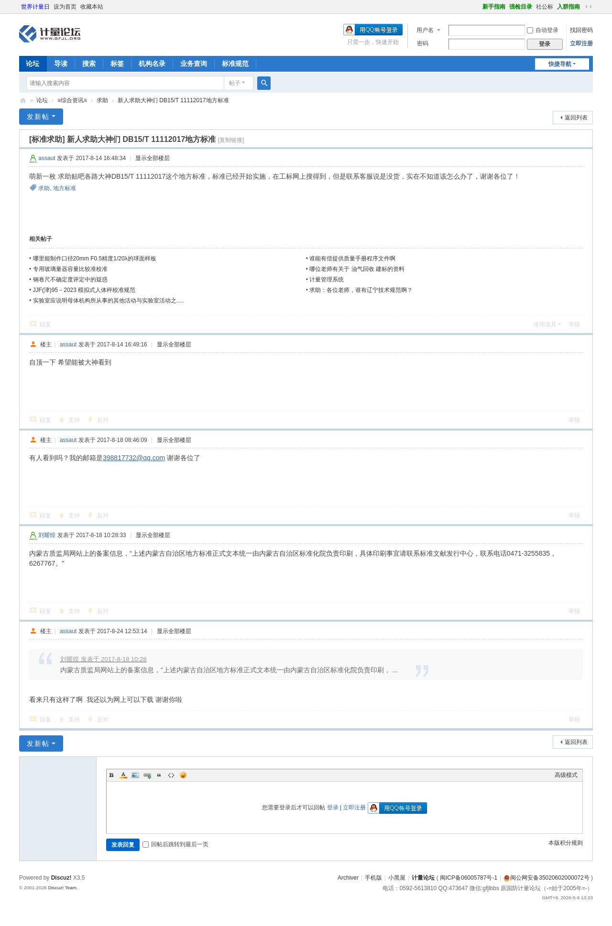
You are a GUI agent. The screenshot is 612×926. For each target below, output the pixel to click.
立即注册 (581, 43)
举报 (574, 324)
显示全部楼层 (152, 158)
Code (171, 775)
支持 (74, 420)
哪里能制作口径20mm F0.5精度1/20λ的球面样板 (94, 258)
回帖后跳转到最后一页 (175, 844)
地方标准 (64, 188)
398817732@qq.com (134, 458)
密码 (422, 43)
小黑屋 (396, 877)
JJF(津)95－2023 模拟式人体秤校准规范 (84, 290)
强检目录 (520, 6)
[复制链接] (231, 140)
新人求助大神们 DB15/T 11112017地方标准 (173, 100)
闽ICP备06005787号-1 (468, 877)
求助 (102, 100)
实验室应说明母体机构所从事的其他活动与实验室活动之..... (109, 300)
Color (123, 775)
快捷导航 (559, 64)
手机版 (373, 877)
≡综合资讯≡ (72, 100)
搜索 (89, 63)
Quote (159, 775)
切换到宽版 (588, 6)
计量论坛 (23, 101)
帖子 (234, 83)
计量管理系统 (326, 279)
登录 (333, 807)
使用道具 (545, 324)
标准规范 (235, 63)
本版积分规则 (565, 843)
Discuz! (61, 877)
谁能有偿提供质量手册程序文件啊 (352, 258)
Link (147, 775)
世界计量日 (35, 6)
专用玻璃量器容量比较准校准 (70, 269)
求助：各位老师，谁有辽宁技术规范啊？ (361, 290)
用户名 (425, 30)
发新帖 (38, 116)
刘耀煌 (46, 535)
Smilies (183, 775)
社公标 (544, 6)
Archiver (348, 877)
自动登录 (542, 30)
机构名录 (152, 63)
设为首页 (65, 6)
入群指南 (568, 6)
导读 (60, 63)
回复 (45, 324)
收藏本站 (91, 6)
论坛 (32, 63)
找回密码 (581, 30)
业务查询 (193, 63)
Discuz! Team (62, 887)
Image (135, 775)
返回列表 (576, 117)
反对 (103, 420)
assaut (46, 158)
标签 (117, 63)
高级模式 (566, 775)
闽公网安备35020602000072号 (546, 877)
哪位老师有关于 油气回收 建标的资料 (356, 269)
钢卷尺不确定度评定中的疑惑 (70, 279)
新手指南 (493, 6)
